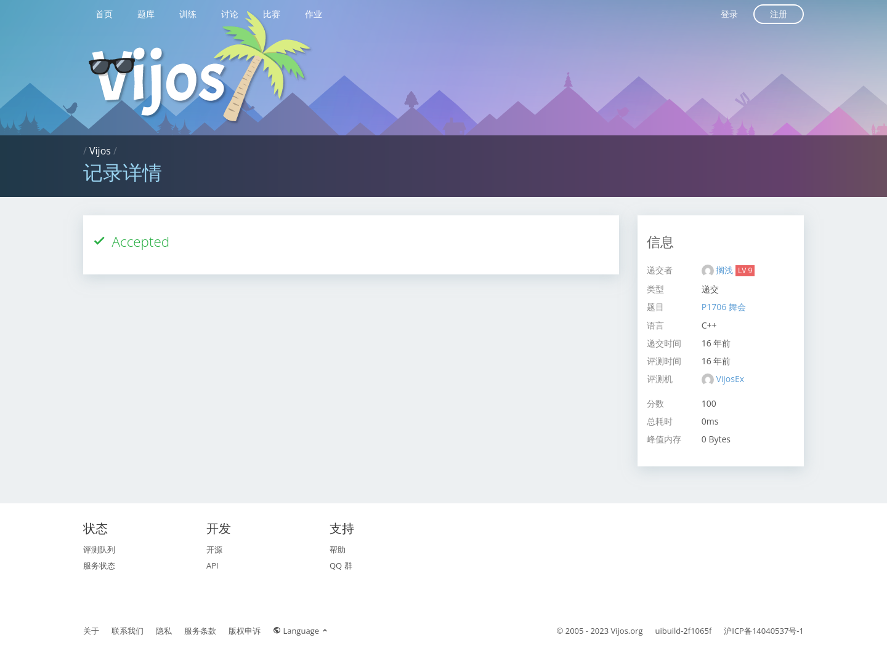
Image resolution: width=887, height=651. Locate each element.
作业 (313, 14)
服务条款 (200, 630)
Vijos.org (627, 630)
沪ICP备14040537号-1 (764, 630)
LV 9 (745, 270)
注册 (778, 14)
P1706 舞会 (724, 307)
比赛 (271, 14)
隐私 (164, 630)
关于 (91, 630)
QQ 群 (341, 565)
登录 (729, 14)
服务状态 (99, 565)
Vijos (100, 151)
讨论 (229, 14)
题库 (146, 14)
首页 (104, 14)
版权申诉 (245, 630)
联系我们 (127, 630)
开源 (214, 549)
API (212, 565)
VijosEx (730, 379)
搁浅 (725, 270)
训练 (187, 14)
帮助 (338, 549)
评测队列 (99, 549)
